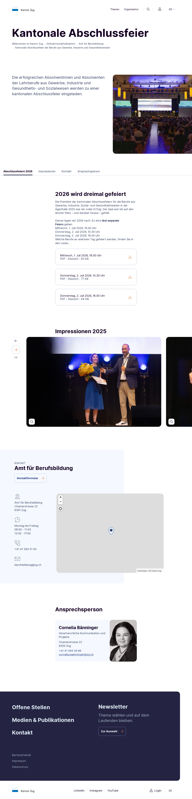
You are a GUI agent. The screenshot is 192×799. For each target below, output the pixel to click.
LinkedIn (79, 790)
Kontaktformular (27, 478)
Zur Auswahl (109, 731)
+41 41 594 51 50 (25, 549)
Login (157, 790)
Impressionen (39, 171)
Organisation (131, 9)
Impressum (19, 760)
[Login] (160, 9)
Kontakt (59, 171)
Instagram (96, 790)
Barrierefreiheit (21, 755)
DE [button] (170, 9)
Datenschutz (20, 766)
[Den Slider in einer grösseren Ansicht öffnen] (32, 422)
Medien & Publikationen (43, 720)
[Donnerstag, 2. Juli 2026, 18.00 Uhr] (96, 297)
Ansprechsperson (81, 171)
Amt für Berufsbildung (91, 43)
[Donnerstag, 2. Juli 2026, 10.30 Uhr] (96, 277)
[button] (16, 341)
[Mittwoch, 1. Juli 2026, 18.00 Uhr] (96, 257)
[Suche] (148, 9)
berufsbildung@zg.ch (27, 564)
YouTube (112, 790)
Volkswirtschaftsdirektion (60, 43)
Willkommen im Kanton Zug (27, 43)
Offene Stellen (31, 707)
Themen (114, 9)
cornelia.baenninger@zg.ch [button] (76, 654)
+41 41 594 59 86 (70, 650)
